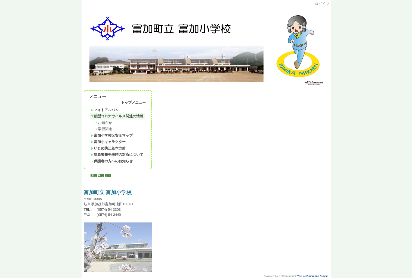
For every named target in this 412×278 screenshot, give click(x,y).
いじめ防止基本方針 (108, 148)
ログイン (322, 4)
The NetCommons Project (312, 276)
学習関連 (103, 129)
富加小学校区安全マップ (112, 135)
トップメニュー (133, 102)
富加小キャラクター (108, 142)
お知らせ (103, 123)
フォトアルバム (105, 110)
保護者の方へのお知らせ (112, 161)
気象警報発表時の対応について (117, 154)
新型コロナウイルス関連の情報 (117, 116)
